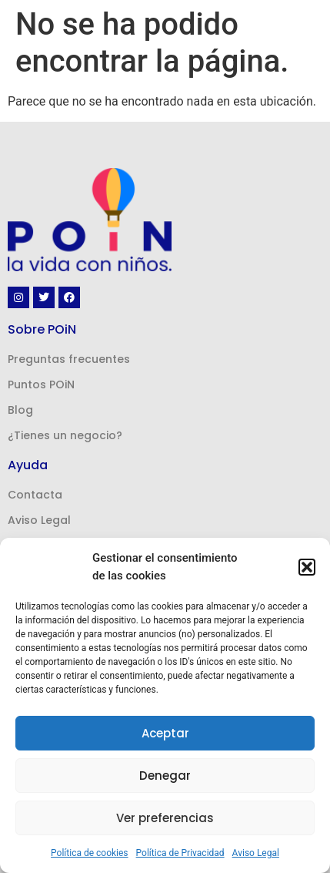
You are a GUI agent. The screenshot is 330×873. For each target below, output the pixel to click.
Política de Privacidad (180, 853)
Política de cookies (89, 853)
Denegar (165, 775)
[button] (307, 567)
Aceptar (165, 733)
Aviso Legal (255, 853)
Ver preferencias (165, 818)
